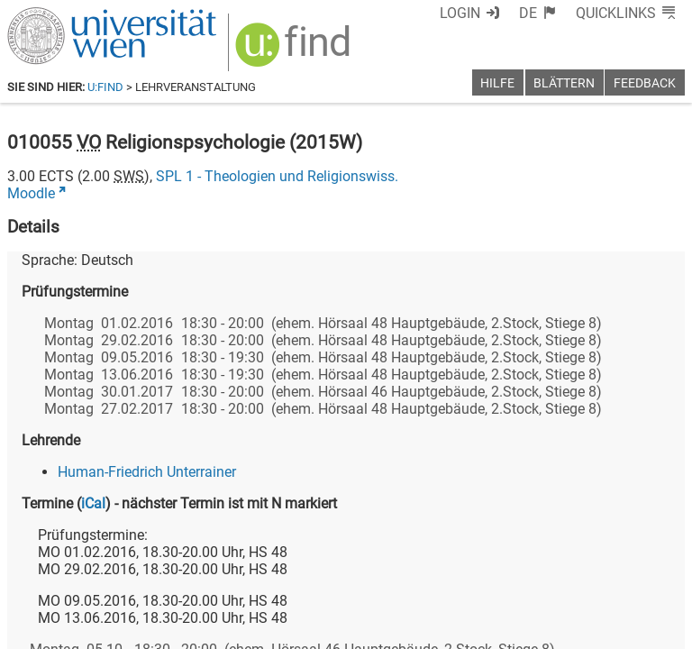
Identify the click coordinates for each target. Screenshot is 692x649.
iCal (93, 503)
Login (460, 13)
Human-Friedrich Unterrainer (147, 471)
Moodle (31, 193)
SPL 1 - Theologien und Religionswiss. (277, 176)
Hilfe (497, 83)
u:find (105, 87)
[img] (295, 50)
